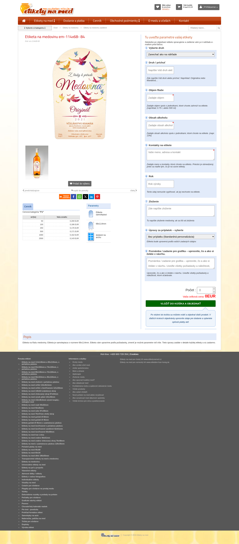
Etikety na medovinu (70, 28)
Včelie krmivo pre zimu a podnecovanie (89, 401)
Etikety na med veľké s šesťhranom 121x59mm (42, 388)
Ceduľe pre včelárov (31, 486)
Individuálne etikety (30, 480)
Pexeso (25, 503)
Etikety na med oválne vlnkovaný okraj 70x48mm (43, 441)
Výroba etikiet (28, 527)
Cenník (97, 20)
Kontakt (184, 20)
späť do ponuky (79, 190)
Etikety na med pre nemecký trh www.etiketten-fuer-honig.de (144, 362)
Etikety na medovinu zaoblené (95, 28)
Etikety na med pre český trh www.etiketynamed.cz (140, 359)
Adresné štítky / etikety (32, 474)
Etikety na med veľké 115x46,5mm (37, 385)
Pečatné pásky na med (31, 447)
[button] (214, 288)
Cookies (134, 354)
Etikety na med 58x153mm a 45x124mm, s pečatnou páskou (40, 378)
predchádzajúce (31, 190)
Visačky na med (29, 483)
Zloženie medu (79, 377)
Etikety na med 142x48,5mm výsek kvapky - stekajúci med (41, 401)
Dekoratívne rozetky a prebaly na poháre (39, 495)
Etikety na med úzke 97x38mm (35, 411)
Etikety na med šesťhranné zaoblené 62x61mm (42, 429)
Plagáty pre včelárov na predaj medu (38, 489)
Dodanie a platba (73, 20)
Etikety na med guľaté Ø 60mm (35, 417)
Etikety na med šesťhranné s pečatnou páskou (42, 426)
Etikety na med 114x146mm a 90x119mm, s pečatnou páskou (40, 363)
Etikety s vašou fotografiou (33, 477)
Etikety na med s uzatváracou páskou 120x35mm (43, 444)
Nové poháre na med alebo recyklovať (88, 395)
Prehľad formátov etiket (32, 512)
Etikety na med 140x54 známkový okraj (39, 391)
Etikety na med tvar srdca (33, 435)
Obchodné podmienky (125, 20)
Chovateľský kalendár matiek (34, 506)
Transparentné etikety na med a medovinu (40, 459)
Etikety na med (44, 20)
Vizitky (25, 492)
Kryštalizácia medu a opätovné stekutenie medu (92, 386)
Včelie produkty (79, 389)
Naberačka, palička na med (33, 518)
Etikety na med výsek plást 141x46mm (38, 397)
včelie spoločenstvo (80, 368)
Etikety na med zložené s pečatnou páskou (40, 382)
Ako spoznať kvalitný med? (84, 380)
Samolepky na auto (30, 515)
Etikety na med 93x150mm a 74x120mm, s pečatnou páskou (40, 368)
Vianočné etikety (29, 471)
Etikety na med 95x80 (31, 450)
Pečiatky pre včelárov (31, 498)
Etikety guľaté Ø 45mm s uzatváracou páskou (42, 423)
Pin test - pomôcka (30, 509)
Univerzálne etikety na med (33, 465)
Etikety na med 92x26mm (33, 408)
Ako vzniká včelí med (81, 365)
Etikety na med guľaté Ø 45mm (35, 420)
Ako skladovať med (80, 383)
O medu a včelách (159, 20)
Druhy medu (78, 362)
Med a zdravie (78, 371)
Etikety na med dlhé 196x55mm (35, 456)
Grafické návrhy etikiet (31, 501)
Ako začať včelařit (80, 392)
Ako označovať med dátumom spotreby (89, 398)
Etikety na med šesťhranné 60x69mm (38, 432)
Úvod (55, 28)
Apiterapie (77, 374)
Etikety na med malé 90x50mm (35, 405)
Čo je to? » (165, 9)
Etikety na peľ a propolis (32, 468)
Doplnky (25, 524)
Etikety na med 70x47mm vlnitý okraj (38, 414)
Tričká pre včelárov (30, 521)
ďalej (133, 190)
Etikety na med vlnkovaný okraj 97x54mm (40, 394)
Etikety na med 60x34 (31, 453)
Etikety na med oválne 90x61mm (36, 438)
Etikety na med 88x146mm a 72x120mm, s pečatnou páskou (40, 373)
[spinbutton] (205, 290)
